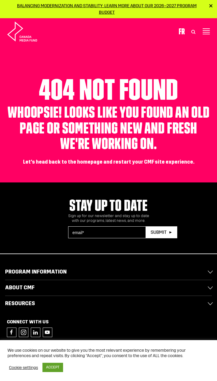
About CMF (20, 287)
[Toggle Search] (193, 31)
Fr (182, 31)
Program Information (36, 271)
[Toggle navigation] (206, 31)
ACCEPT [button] (52, 367)
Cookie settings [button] (23, 367)
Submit (158, 232)
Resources (20, 303)
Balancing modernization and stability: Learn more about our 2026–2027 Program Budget (107, 9)
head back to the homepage (69, 162)
